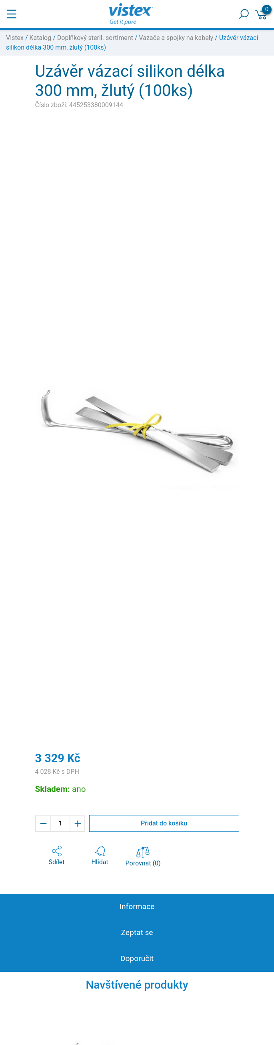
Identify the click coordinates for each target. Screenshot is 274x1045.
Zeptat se (137, 932)
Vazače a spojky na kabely (176, 38)
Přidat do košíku (164, 823)
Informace (137, 906)
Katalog (41, 38)
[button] (56, 855)
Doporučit (137, 958)
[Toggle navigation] (11, 14)
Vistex (15, 38)
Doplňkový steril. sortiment (95, 38)
